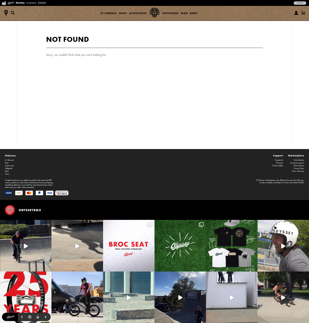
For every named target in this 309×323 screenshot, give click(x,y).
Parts (123, 13)
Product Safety (277, 165)
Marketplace (296, 155)
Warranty (279, 163)
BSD (302, 182)
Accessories (138, 13)
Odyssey (10, 155)
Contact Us (279, 160)
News (193, 13)
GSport (279, 182)
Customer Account (297, 163)
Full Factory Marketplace (265, 180)
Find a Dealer (299, 160)
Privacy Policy (299, 168)
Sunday (262, 182)
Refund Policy (299, 165)
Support (300, 3)
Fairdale (269, 182)
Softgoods (170, 13)
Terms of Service (298, 171)
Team (184, 13)
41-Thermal (109, 13)
